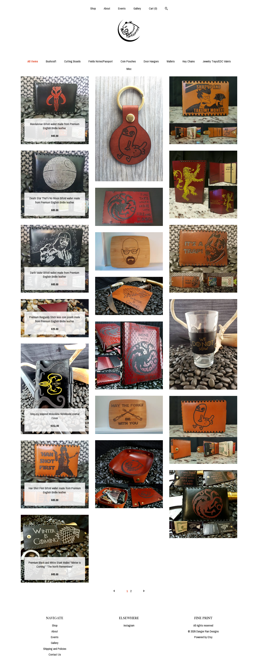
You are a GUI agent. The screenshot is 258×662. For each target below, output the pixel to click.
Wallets (171, 61)
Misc (129, 69)
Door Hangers (151, 61)
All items (32, 61)
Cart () (153, 8)
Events (122, 8)
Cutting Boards (72, 61)
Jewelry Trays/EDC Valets (217, 61)
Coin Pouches (128, 61)
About (107, 8)
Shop (93, 8)
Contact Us (55, 654)
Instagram (129, 625)
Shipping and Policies (54, 649)
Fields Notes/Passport (101, 61)
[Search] (166, 9)
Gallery (137, 8)
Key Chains (189, 61)
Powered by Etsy (203, 637)
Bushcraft (51, 61)
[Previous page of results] (114, 591)
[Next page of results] (144, 591)
